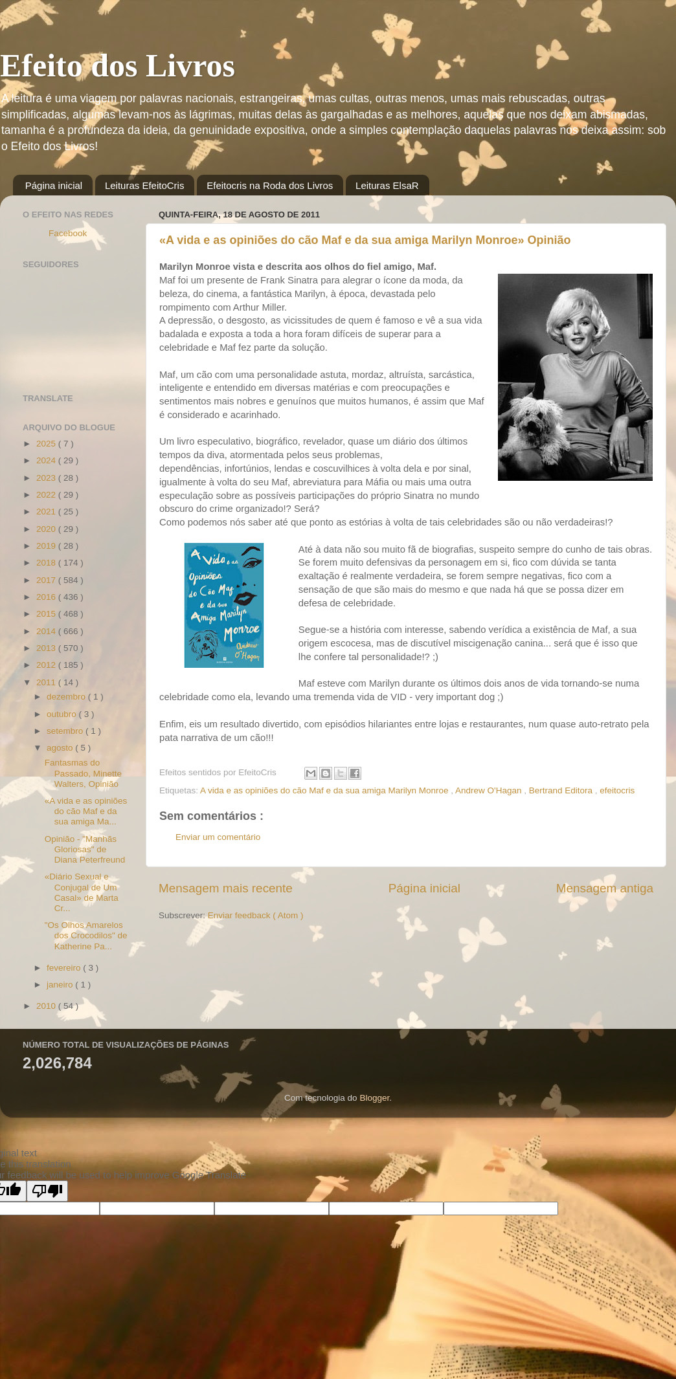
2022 (47, 495)
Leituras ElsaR (387, 185)
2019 (47, 546)
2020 (47, 529)
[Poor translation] (47, 1191)
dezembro (67, 696)
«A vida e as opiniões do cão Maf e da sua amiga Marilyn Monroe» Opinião (365, 240)
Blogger (374, 1098)
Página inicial (53, 185)
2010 (47, 1006)
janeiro (61, 984)
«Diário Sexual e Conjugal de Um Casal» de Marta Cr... (81, 892)
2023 (47, 478)
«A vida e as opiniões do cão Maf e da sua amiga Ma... (86, 811)
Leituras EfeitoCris (145, 185)
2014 (47, 631)
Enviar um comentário (217, 837)
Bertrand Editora (562, 790)
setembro (66, 731)
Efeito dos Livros (117, 65)
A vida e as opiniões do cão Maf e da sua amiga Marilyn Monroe (325, 790)
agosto (61, 748)
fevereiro (65, 968)
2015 (47, 614)
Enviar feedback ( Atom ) (256, 915)
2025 (47, 443)
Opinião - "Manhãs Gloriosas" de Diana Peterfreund (85, 849)
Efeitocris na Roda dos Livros (270, 185)
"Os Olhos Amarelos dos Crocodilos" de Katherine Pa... (86, 935)
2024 (47, 460)
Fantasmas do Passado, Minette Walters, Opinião (83, 773)
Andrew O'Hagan (489, 790)
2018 (47, 563)
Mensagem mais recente (226, 888)
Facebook (68, 233)
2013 (47, 648)
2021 (47, 511)
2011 (47, 682)
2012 (47, 665)
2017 (47, 580)
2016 (47, 597)
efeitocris (617, 790)
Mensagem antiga (604, 888)
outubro (63, 714)
